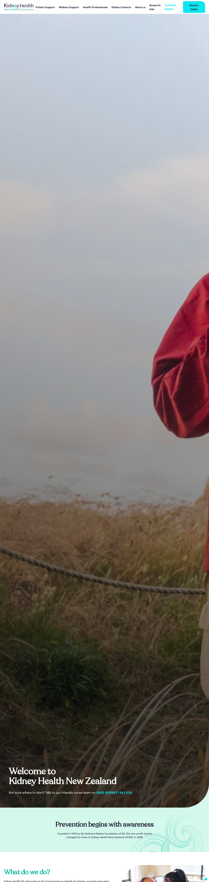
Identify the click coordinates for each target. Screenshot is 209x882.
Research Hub (155, 7)
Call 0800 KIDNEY (170, 7)
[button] (45, 7)
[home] (19, 7)
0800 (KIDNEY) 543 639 (114, 792)
